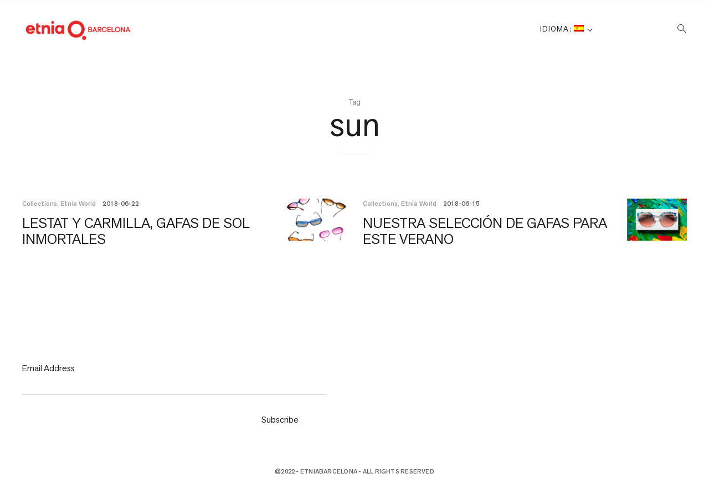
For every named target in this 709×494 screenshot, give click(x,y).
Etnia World (78, 203)
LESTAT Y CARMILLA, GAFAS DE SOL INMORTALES (121, 231)
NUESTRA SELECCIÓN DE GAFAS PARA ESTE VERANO (450, 231)
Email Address (48, 368)
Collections (39, 203)
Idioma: (562, 29)
